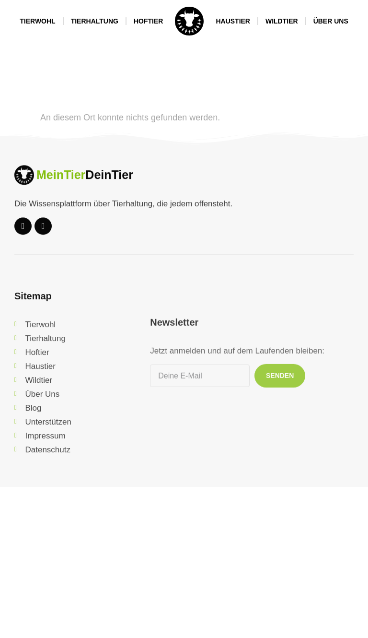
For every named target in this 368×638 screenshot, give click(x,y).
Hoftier (148, 21)
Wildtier (281, 21)
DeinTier (109, 181)
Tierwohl (37, 21)
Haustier (233, 21)
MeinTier (60, 181)
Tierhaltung (94, 21)
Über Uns (330, 21)
